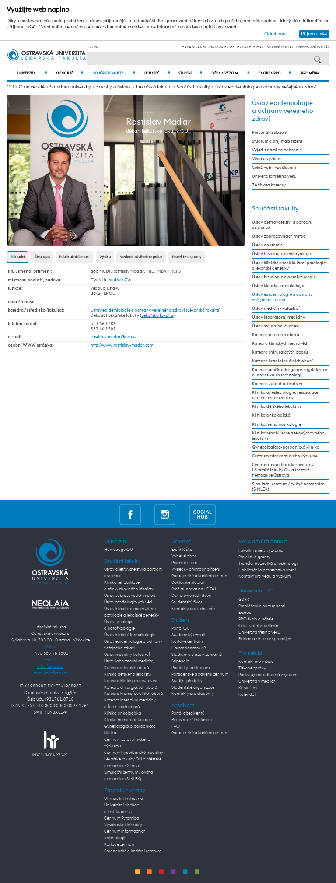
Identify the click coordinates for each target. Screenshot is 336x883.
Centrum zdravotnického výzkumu (285, 456)
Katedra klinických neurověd (279, 343)
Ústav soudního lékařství (276, 326)
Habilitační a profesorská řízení (267, 570)
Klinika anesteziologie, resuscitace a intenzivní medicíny (285, 395)
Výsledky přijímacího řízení (196, 569)
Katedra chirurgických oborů (280, 352)
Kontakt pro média (256, 661)
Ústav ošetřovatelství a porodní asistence (282, 225)
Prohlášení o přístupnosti (261, 606)
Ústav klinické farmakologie (278, 286)
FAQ (176, 726)
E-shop (245, 612)
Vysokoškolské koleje (124, 825)
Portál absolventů (188, 713)
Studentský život (187, 602)
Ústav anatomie (267, 245)
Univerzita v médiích (257, 681)
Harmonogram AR (189, 648)
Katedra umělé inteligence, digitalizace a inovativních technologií (289, 372)
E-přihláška (182, 549)
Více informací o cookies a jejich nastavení (191, 27)
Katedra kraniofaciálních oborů (283, 361)
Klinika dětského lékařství (276, 406)
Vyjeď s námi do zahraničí (277, 150)
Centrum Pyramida (121, 818)
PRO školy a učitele (255, 619)
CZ (89, 47)
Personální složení (269, 132)
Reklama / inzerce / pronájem (265, 639)
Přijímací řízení (184, 563)
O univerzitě (32, 86)
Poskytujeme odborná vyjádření (268, 675)
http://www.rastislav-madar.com (122, 345)
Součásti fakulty (114, 73)
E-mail (258, 47)
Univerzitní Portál (312, 47)
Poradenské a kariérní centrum (132, 851)
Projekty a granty (187, 257)
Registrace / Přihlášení (192, 720)
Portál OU (181, 628)
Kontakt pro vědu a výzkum (264, 576)
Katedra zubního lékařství (277, 384)
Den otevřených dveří (191, 595)
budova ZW (120, 280)
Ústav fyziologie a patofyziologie (284, 277)
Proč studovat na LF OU (194, 589)
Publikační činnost (74, 257)
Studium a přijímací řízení (277, 141)
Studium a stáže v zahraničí (197, 654)
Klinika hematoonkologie (276, 424)
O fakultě (69, 73)
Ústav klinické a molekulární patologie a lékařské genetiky (289, 265)
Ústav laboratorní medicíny (278, 317)
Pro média (310, 73)
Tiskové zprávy (252, 668)
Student (190, 73)
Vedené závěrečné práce (141, 257)
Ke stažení (247, 688)
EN (96, 47)
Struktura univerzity (70, 86)
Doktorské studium (189, 582)
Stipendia (180, 661)
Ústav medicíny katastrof (276, 308)
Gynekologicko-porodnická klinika (285, 447)
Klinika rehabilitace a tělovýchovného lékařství (288, 436)
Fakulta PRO (275, 73)
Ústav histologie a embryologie (282, 254)
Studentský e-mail (188, 635)
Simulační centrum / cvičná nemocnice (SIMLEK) (288, 486)
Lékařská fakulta (154, 86)
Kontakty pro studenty (193, 693)
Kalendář (247, 694)
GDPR (243, 599)
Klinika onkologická (271, 415)
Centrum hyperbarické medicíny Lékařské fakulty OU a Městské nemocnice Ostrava (283, 470)
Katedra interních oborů (275, 335)
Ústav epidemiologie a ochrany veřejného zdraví (266, 86)
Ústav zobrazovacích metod (279, 236)
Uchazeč (157, 73)
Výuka (105, 257)
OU (10, 86)
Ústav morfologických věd (128, 602)
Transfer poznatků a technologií (268, 563)
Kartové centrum (119, 844)
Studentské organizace (193, 687)
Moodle (244, 47)
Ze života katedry (269, 185)
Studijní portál (280, 47)
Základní (17, 257)
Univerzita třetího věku (274, 176)
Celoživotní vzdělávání (274, 167)
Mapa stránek (194, 47)
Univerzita (32, 73)
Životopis (42, 257)
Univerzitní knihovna (123, 798)
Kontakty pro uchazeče (193, 608)
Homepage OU (118, 549)
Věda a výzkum (230, 73)
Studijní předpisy (187, 681)
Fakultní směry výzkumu (261, 550)
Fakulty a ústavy (113, 86)
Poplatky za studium (191, 668)
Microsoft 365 (221, 47)
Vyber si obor (184, 556)
